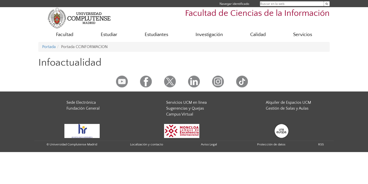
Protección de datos (271, 144)
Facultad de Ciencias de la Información (257, 13)
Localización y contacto (146, 144)
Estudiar (109, 34)
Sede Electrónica (81, 102)
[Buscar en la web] (327, 3)
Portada (49, 46)
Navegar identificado (234, 4)
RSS (321, 144)
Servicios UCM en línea (186, 102)
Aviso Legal (209, 144)
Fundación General (83, 108)
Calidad (258, 34)
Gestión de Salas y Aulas (287, 108)
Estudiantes (156, 34)
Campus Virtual (179, 114)
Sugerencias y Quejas (185, 108)
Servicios (302, 34)
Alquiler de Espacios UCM (288, 102)
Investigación (209, 34)
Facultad (64, 34)
